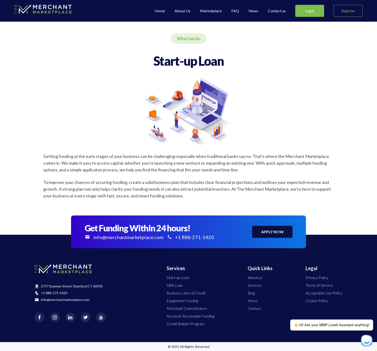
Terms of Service (319, 285)
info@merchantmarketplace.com (65, 300)
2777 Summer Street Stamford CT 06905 (72, 286)
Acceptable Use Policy (324, 293)
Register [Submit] (348, 10)
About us (255, 277)
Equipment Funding (182, 300)
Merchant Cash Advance (187, 308)
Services (255, 285)
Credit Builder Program (186, 323)
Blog (251, 293)
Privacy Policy (317, 277)
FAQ (235, 10)
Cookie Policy (317, 300)
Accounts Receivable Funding (190, 316)
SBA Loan (175, 285)
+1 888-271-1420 (54, 293)
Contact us (277, 10)
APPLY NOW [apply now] (272, 231)
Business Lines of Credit (186, 293)
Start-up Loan (178, 277)
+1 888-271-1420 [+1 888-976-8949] (190, 237)
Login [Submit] (309, 10)
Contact (254, 308)
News (253, 10)
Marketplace (211, 10)
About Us (182, 10)
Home (160, 10)
